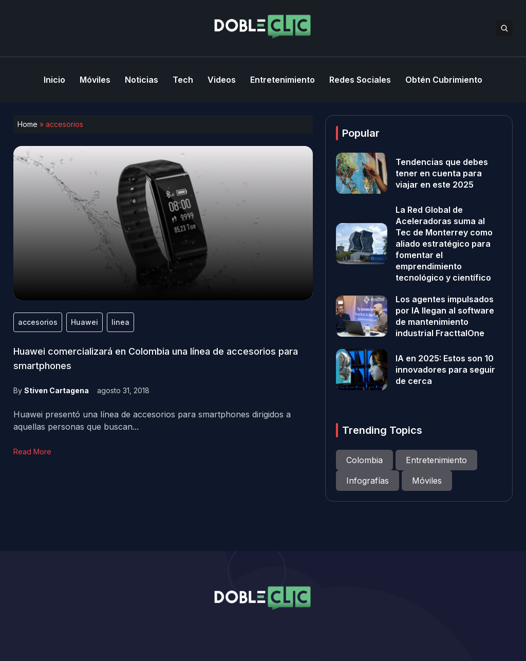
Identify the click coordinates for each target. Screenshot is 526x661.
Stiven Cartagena (56, 390)
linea (120, 322)
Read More (32, 451)
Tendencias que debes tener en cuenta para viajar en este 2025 (442, 173)
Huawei (84, 322)
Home (27, 124)
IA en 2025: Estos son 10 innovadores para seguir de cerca (445, 369)
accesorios (38, 322)
